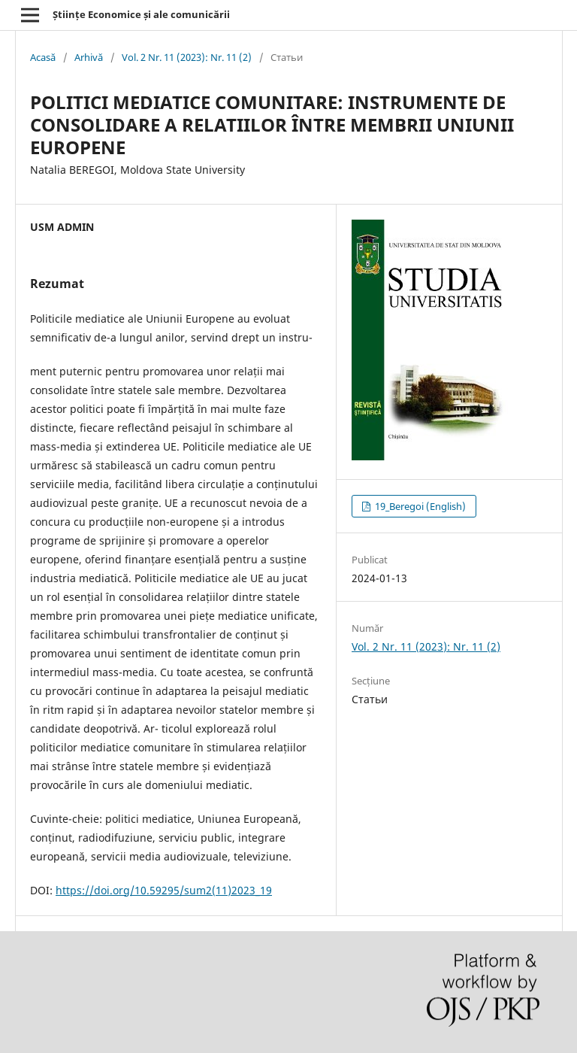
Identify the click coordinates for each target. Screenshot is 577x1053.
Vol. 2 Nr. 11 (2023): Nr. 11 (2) (187, 57)
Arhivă (88, 57)
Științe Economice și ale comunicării (141, 14)
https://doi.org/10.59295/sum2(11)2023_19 (164, 890)
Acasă (43, 57)
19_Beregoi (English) (419, 506)
